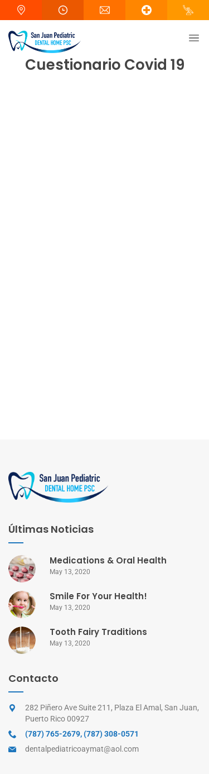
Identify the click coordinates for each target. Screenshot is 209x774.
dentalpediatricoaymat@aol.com (82, 748)
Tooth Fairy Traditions (98, 632)
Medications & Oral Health (108, 560)
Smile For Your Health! (98, 596)
